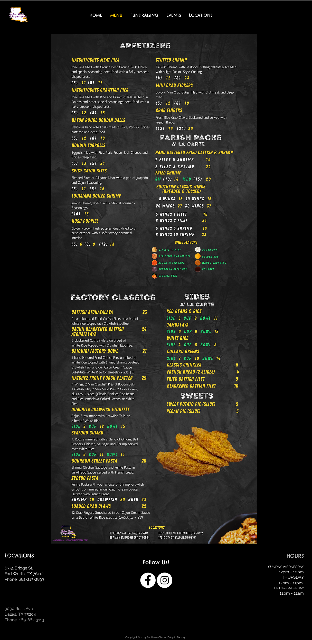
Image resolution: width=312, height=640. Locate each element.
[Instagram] (164, 580)
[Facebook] (148, 580)
